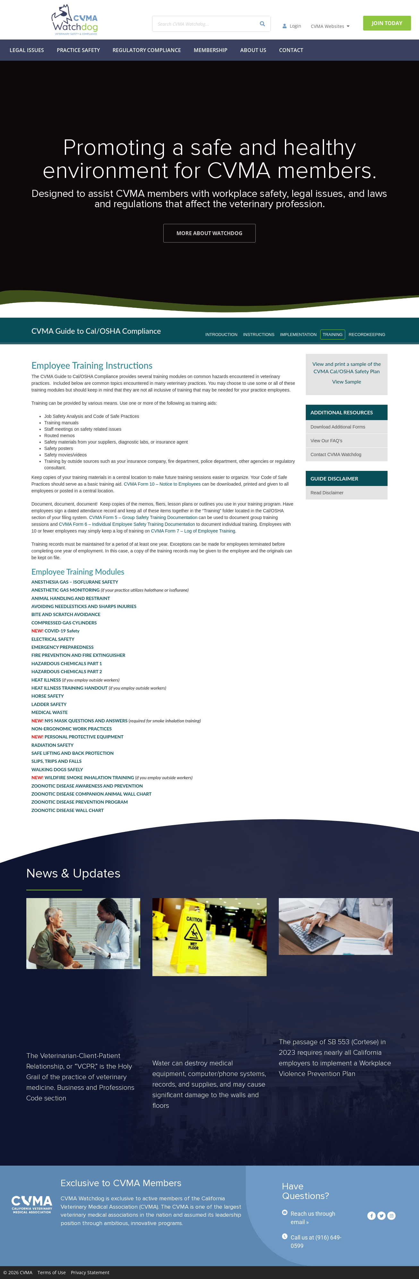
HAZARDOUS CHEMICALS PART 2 (66, 671)
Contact (291, 50)
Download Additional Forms (338, 426)
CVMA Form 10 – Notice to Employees (162, 484)
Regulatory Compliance (147, 50)
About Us (253, 50)
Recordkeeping (367, 334)
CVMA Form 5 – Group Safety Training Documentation (143, 517)
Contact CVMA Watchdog (336, 454)
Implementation (298, 334)
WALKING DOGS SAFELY (57, 769)
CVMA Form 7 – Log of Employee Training (193, 531)
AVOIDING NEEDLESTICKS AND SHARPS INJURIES (83, 606)
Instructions (259, 334)
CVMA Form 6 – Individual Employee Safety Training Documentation (127, 524)
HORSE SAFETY (47, 696)
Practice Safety (78, 50)
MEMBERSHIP (210, 50)
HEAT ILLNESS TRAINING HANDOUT (69, 688)
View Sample (346, 381)
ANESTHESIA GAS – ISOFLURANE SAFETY (74, 582)
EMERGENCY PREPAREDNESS (62, 647)
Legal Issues (27, 50)
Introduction (221, 334)
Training (333, 334)
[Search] (262, 23)
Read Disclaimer (327, 492)
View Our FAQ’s (326, 440)
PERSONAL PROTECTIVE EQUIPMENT (77, 736)
